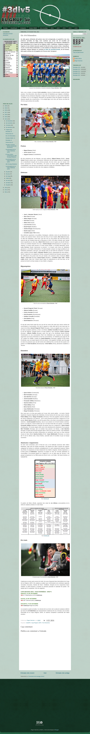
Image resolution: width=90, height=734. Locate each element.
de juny (8, 174)
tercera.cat (46, 498)
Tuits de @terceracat (78, 52)
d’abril (7, 178)
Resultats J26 (76, 67)
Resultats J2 (9, 131)
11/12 (76, 28)
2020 (6, 105)
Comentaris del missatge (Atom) (36, 676)
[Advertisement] (8, 90)
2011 (6, 192)
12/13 (70, 28)
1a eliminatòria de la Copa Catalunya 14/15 (11, 168)
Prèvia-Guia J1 (9, 142)
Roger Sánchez (31, 620)
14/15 (58, 28)
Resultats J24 (76, 71)
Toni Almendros (46, 622)
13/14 (64, 28)
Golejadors (23, 28)
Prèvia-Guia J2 (9, 133)
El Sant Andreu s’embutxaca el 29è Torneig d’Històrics (11, 156)
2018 (6, 110)
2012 (6, 189)
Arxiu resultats (44, 28)
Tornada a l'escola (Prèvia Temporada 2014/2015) (11, 146)
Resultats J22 (76, 75)
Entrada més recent (27, 673)
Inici (45, 673)
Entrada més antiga (62, 673)
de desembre (9, 120)
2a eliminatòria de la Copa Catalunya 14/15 (11, 161)
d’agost (8, 129)
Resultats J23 (76, 73)
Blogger (57, 729)
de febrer (8, 182)
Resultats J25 (76, 69)
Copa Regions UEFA (36, 622)
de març (8, 180)
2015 (6, 116)
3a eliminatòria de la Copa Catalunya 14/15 (11, 151)
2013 (6, 187)
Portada (5, 28)
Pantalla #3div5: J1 (10, 138)
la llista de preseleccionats (52, 49)
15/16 (52, 28)
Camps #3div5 (33, 28)
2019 (6, 108)
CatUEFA (28, 622)
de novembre (9, 123)
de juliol (8, 171)
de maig (8, 176)
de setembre (9, 127)
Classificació (13, 28)
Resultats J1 (9, 140)
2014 (6, 119)
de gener (8, 184)
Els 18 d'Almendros (10, 135)
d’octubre (8, 125)
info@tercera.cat (77, 46)
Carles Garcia (78, 58)
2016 (6, 114)
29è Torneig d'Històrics (11, 164)
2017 (6, 112)
